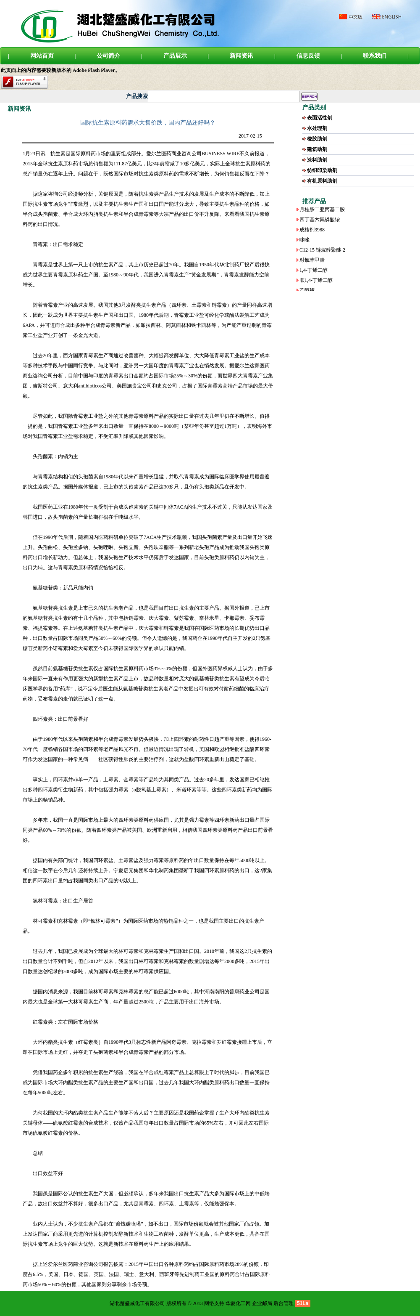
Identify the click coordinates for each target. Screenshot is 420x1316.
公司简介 (108, 56)
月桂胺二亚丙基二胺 (322, 212)
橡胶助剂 (317, 139)
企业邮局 (262, 1303)
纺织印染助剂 (322, 170)
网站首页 (42, 56)
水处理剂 (317, 128)
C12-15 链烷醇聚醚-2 (322, 252)
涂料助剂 (317, 160)
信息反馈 (308, 56)
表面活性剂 (319, 118)
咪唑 (304, 242)
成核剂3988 (312, 232)
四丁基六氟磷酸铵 (319, 222)
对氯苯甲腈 (312, 262)
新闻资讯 (241, 56)
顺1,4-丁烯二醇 (316, 282)
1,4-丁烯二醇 (313, 272)
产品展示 (175, 56)
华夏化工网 (238, 1303)
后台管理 (283, 1303)
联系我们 (374, 56)
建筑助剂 (317, 149)
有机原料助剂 (322, 181)
